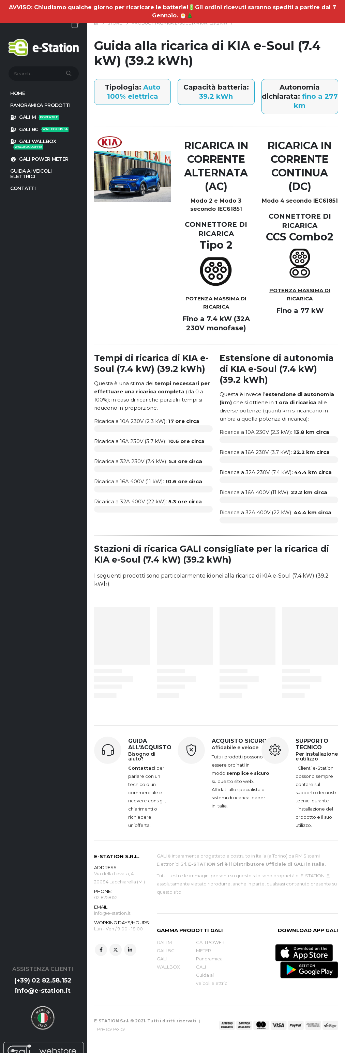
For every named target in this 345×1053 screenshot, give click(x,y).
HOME (17, 93)
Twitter (115, 951)
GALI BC (39, 129)
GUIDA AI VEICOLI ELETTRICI (31, 173)
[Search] (69, 73)
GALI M (34, 117)
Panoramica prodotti (40, 105)
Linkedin (130, 951)
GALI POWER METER (39, 159)
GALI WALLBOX (33, 144)
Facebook (101, 951)
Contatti (23, 188)
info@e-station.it (43, 990)
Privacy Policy (111, 1029)
